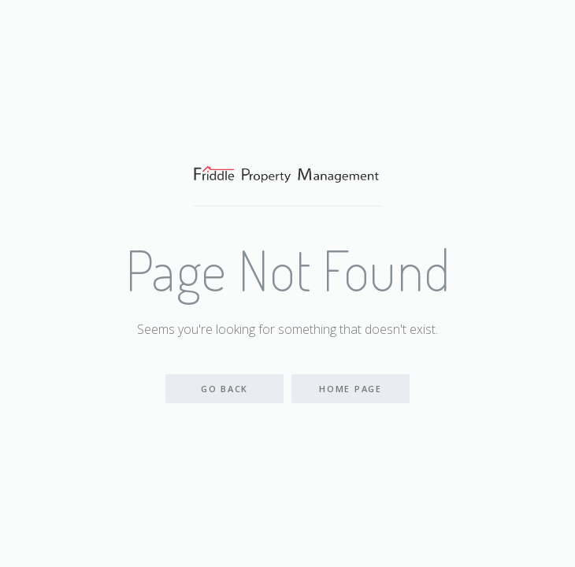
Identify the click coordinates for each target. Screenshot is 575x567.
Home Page (350, 389)
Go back (224, 389)
